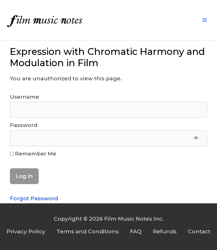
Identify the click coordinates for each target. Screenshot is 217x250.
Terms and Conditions (88, 231)
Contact (199, 231)
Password (23, 125)
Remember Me (33, 153)
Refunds (165, 231)
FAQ (136, 231)
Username (24, 97)
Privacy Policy (25, 231)
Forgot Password (34, 198)
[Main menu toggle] (205, 20)
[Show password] (196, 138)
